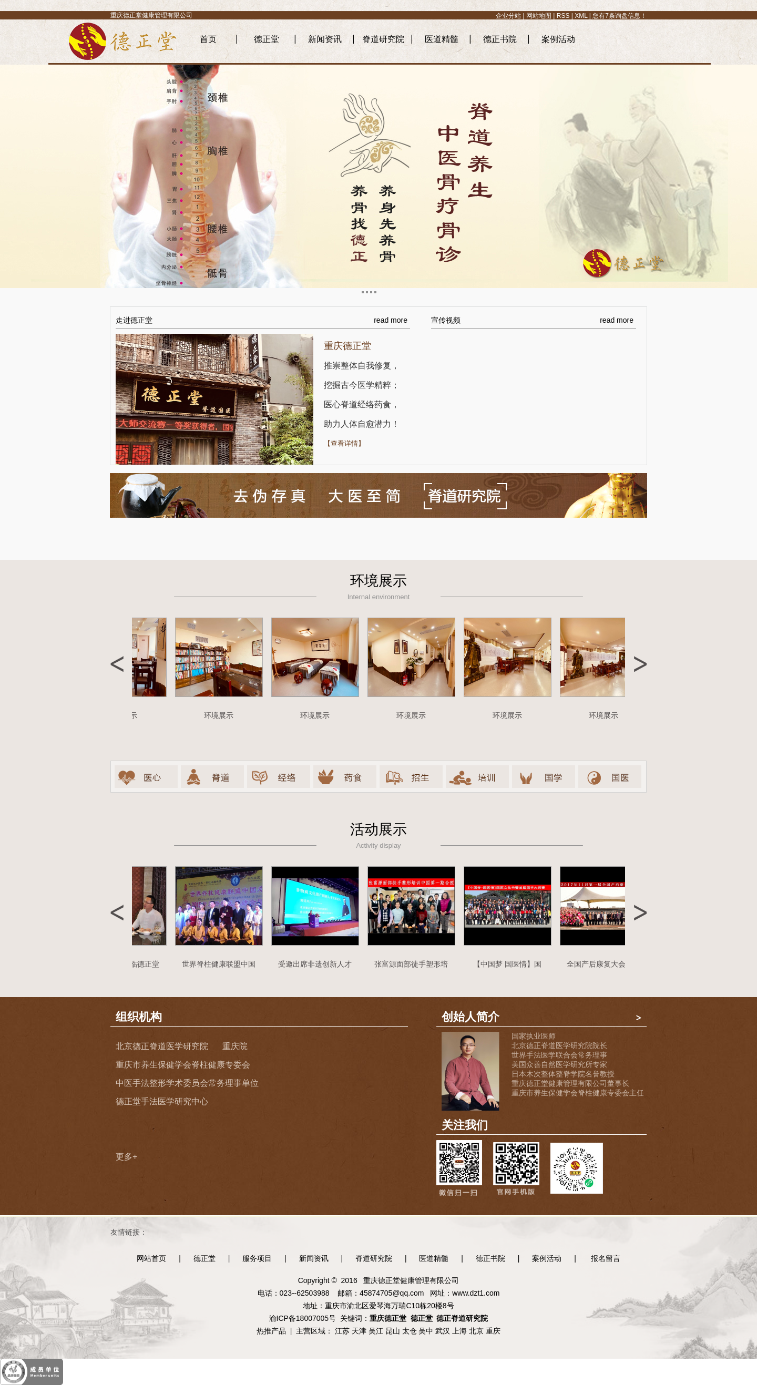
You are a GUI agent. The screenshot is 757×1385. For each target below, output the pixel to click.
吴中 (425, 1331)
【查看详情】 (344, 443)
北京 (476, 1331)
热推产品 (271, 1331)
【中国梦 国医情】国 (510, 964)
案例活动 (558, 39)
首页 (208, 39)
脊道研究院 (383, 39)
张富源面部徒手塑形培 (414, 964)
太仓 (409, 1331)
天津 (359, 1331)
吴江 (376, 1331)
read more (390, 320)
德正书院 (500, 39)
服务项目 (257, 1258)
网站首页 (151, 1258)
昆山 (392, 1331)
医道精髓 (441, 39)
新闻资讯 (325, 39)
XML (581, 15)
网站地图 (538, 15)
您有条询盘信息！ (619, 15)
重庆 (493, 1331)
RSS (563, 15)
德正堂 (266, 39)
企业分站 (508, 15)
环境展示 (221, 715)
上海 (459, 1331)
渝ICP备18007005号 (302, 1318)
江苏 (342, 1331)
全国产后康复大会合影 (606, 964)
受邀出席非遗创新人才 (317, 964)
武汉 (442, 1331)
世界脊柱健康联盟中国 (221, 964)
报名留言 (605, 1258)
